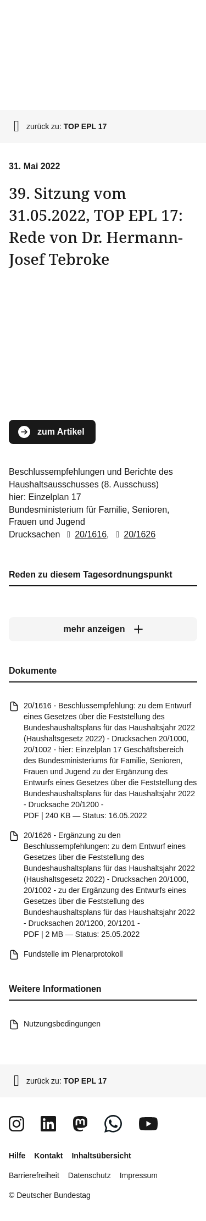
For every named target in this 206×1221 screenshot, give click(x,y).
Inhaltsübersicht (101, 1155)
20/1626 (133, 534)
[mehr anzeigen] (103, 629)
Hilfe (17, 1155)
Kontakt (48, 1155)
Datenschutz (89, 1175)
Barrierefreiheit (34, 1175)
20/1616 (85, 534)
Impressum (139, 1175)
